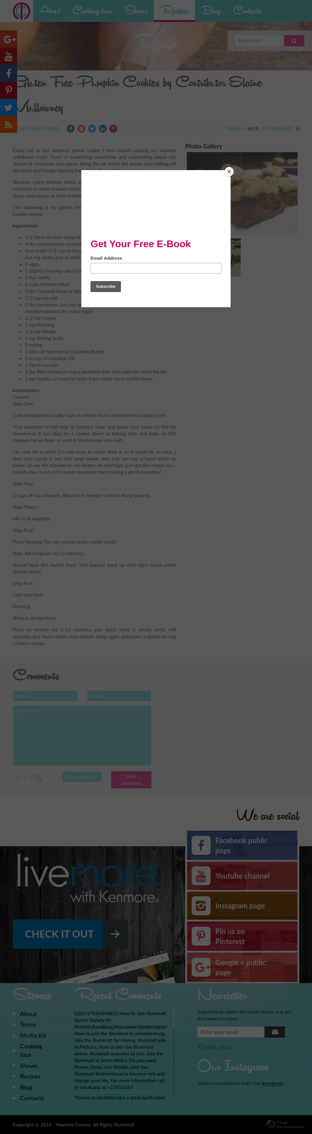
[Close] (229, 171)
